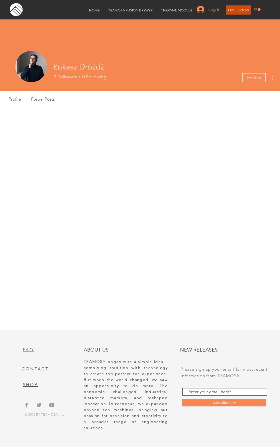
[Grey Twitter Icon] (39, 405)
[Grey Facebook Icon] (26, 405)
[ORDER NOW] (238, 10)
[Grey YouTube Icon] (52, 405)
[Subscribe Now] (224, 402)
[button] (257, 9)
